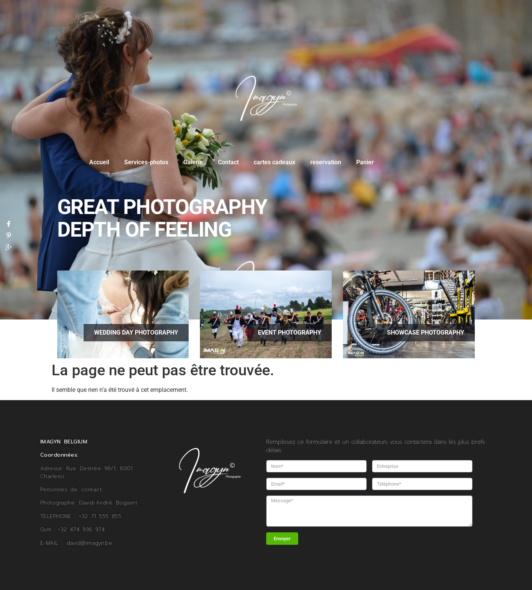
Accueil (99, 162)
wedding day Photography (136, 332)
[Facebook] (9, 223)
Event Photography (289, 332)
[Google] (9, 246)
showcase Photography (425, 332)
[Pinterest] (9, 235)
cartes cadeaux (274, 162)
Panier (365, 162)
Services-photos (146, 162)
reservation (325, 162)
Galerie (193, 162)
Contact (228, 162)
